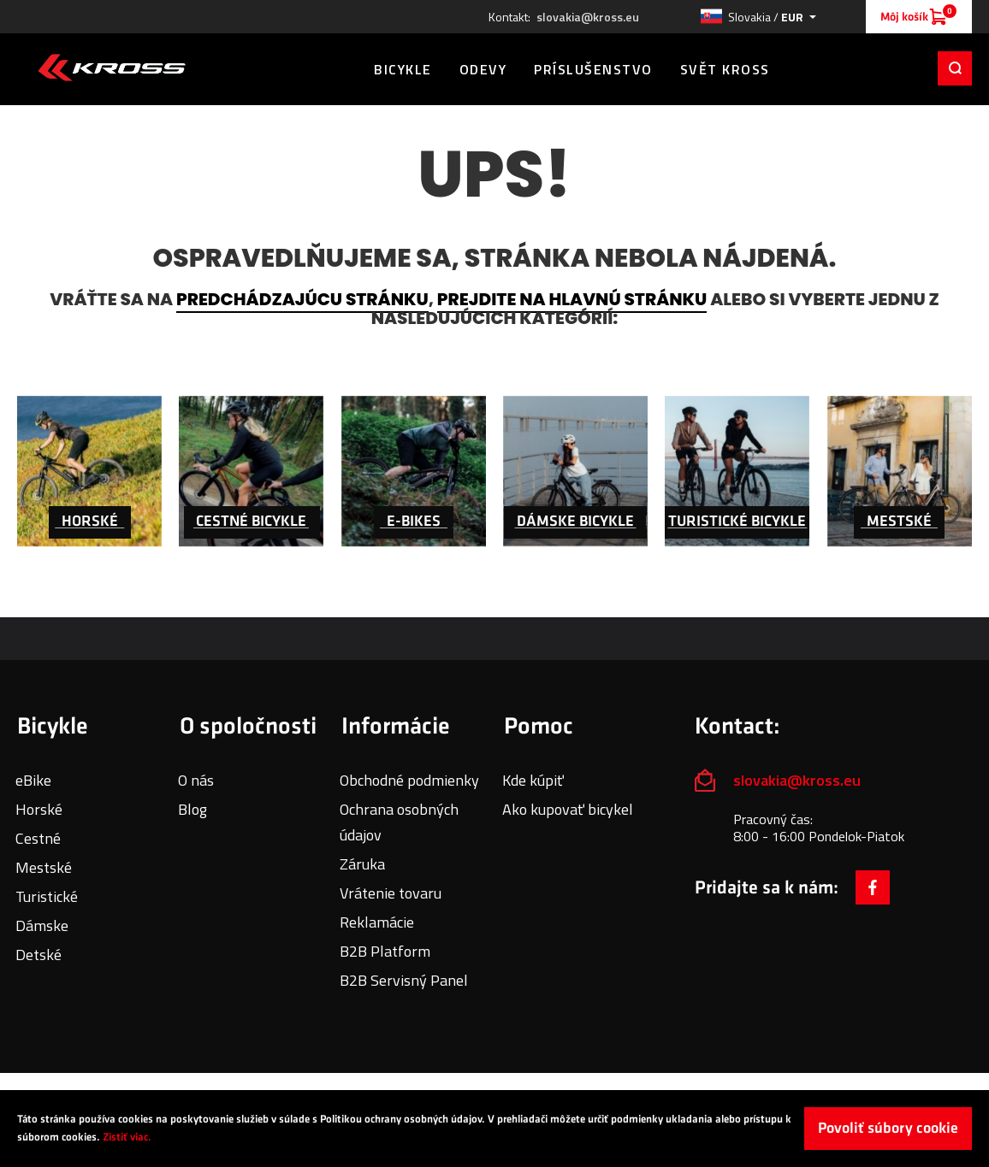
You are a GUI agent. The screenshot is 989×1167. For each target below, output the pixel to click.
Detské (38, 954)
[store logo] (111, 67)
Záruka (362, 863)
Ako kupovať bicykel (567, 809)
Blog (192, 809)
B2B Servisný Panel (404, 980)
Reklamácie (377, 922)
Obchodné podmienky (409, 780)
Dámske (41, 925)
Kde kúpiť (533, 780)
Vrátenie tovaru (390, 893)
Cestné (38, 838)
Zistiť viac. (127, 1137)
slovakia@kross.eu (587, 17)
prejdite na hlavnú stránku (572, 299)
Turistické (46, 896)
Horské (38, 809)
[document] (494, 1128)
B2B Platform (385, 951)
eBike (33, 780)
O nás (196, 780)
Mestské (43, 867)
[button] (758, 17)
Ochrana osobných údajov (399, 822)
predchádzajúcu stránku (302, 299)
